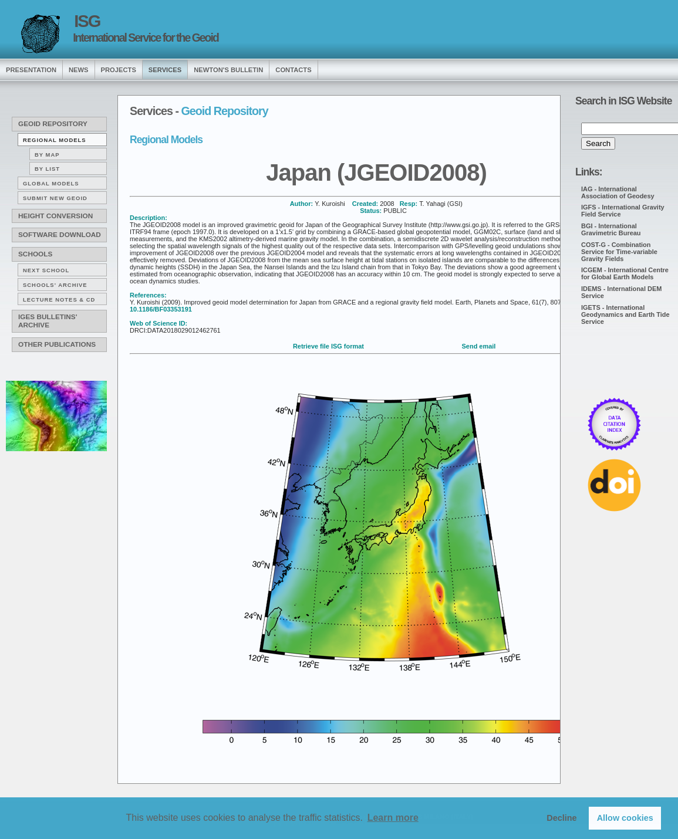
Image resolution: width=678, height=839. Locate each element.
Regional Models (54, 140)
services (165, 69)
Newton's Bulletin (228, 69)
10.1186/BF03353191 (161, 309)
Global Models (51, 183)
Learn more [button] (393, 818)
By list (47, 168)
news (79, 69)
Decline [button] (561, 818)
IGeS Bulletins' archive (47, 321)
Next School (46, 270)
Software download (59, 235)
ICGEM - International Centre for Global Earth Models (625, 273)
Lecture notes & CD (59, 299)
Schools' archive (55, 285)
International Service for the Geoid (145, 37)
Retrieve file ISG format (328, 346)
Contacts (293, 69)
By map (47, 154)
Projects (118, 69)
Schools (35, 254)
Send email (479, 346)
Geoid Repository (52, 124)
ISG (87, 21)
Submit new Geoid (55, 198)
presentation (31, 69)
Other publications (57, 344)
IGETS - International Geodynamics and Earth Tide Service (625, 314)
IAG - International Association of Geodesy (618, 192)
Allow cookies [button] (625, 818)
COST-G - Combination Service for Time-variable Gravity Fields (619, 251)
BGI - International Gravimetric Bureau (611, 229)
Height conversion (55, 216)
